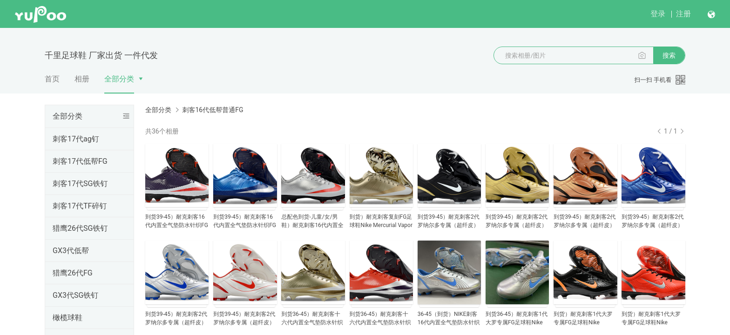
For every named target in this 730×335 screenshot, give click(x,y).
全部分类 (119, 78)
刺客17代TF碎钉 (80, 205)
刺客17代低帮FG (80, 161)
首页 (52, 78)
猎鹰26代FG (73, 272)
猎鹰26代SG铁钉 (80, 228)
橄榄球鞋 (67, 317)
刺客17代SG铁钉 (80, 183)
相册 (81, 78)
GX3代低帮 (71, 250)
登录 (657, 13)
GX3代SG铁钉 (75, 295)
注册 (683, 13)
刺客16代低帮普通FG (212, 110)
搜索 (669, 55)
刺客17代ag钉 (76, 138)
